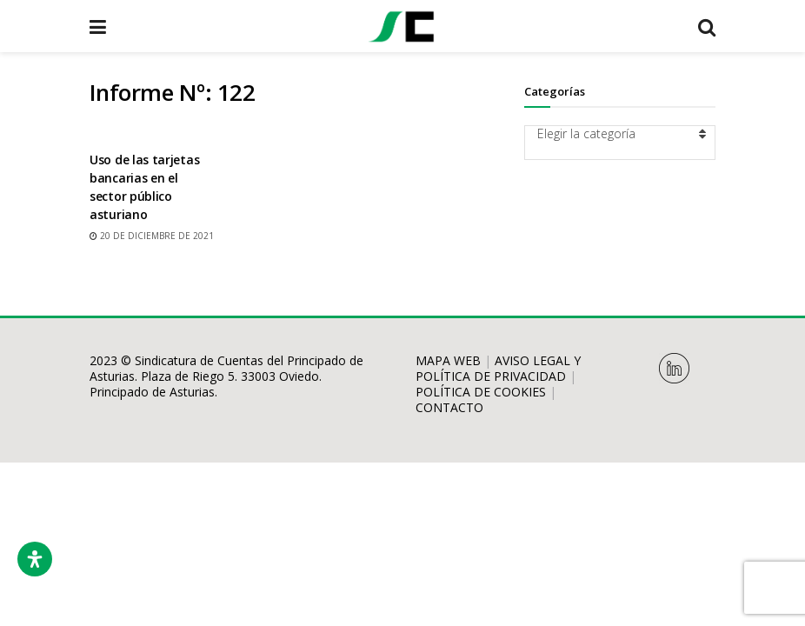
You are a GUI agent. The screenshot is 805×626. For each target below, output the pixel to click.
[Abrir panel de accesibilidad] (34, 559)
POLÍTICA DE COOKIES (481, 391)
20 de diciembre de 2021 (152, 236)
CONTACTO (449, 407)
